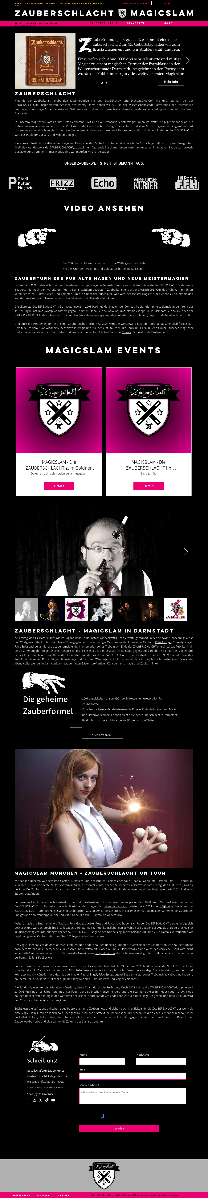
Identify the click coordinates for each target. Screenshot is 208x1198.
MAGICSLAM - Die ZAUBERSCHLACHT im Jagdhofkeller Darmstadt (148, 465)
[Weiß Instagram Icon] (34, 1100)
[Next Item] (186, 552)
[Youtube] (53, 1100)
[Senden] (119, 1128)
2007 (115, 105)
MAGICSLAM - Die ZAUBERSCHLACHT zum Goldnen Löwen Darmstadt (59, 465)
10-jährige (166, 906)
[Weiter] (188, 60)
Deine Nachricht (89, 1084)
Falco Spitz (21, 646)
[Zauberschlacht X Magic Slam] (41, 1100)
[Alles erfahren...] (102, 735)
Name (83, 1054)
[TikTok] (47, 1100)
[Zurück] (20, 60)
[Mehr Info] (171, 81)
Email (83, 1069)
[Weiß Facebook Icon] (28, 1100)
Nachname (143, 1054)
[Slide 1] (102, 83)
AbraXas (113, 311)
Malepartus (162, 311)
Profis (89, 122)
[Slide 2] (106, 82)
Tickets (126, 332)
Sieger (71, 135)
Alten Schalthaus (115, 906)
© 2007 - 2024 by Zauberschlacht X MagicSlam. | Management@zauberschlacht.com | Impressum (134, 1194)
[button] (136, 23)
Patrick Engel (163, 642)
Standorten (22, 113)
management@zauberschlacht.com (45, 1087)
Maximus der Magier (105, 307)
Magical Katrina (105, 953)
